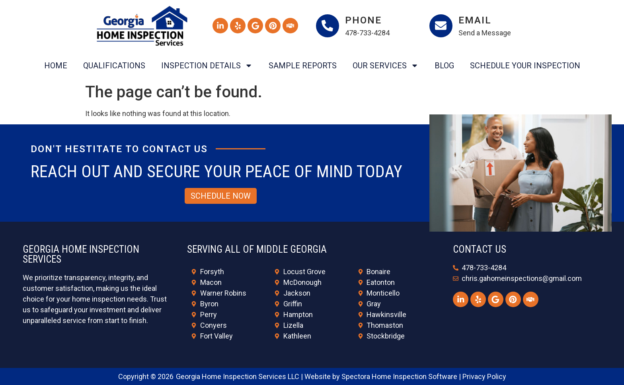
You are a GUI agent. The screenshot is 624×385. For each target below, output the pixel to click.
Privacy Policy (484, 376)
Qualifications (114, 65)
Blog (444, 65)
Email (475, 20)
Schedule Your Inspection (525, 65)
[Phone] (328, 26)
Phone (364, 20)
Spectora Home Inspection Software (399, 376)
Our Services (386, 66)
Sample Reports (303, 65)
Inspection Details (207, 66)
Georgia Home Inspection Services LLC (237, 376)
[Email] (441, 26)
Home (55, 65)
